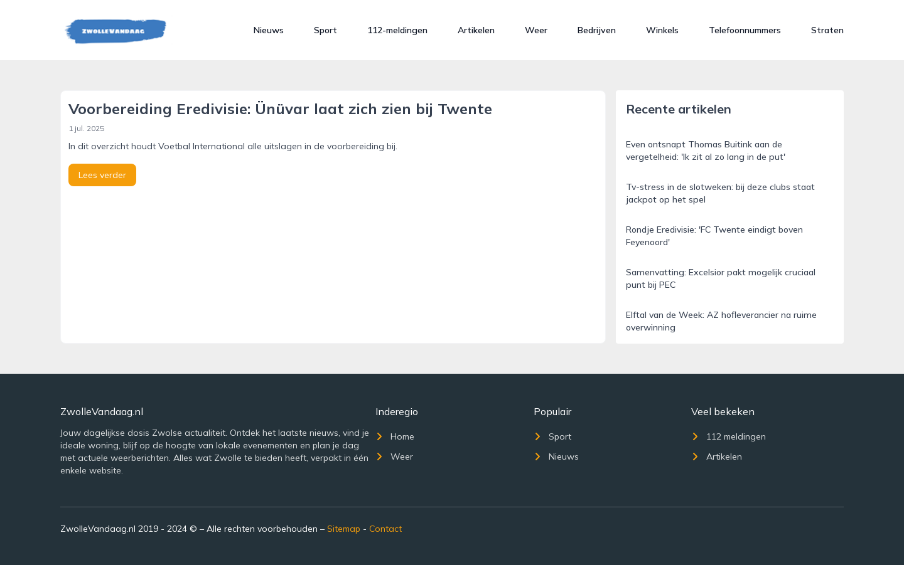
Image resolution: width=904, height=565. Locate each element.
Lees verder (102, 175)
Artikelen (476, 30)
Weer (536, 30)
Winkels (662, 30)
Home (394, 436)
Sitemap (343, 528)
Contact (385, 528)
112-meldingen (397, 30)
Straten (827, 30)
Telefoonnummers (745, 30)
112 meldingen (728, 436)
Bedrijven (597, 30)
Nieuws (269, 30)
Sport (325, 30)
